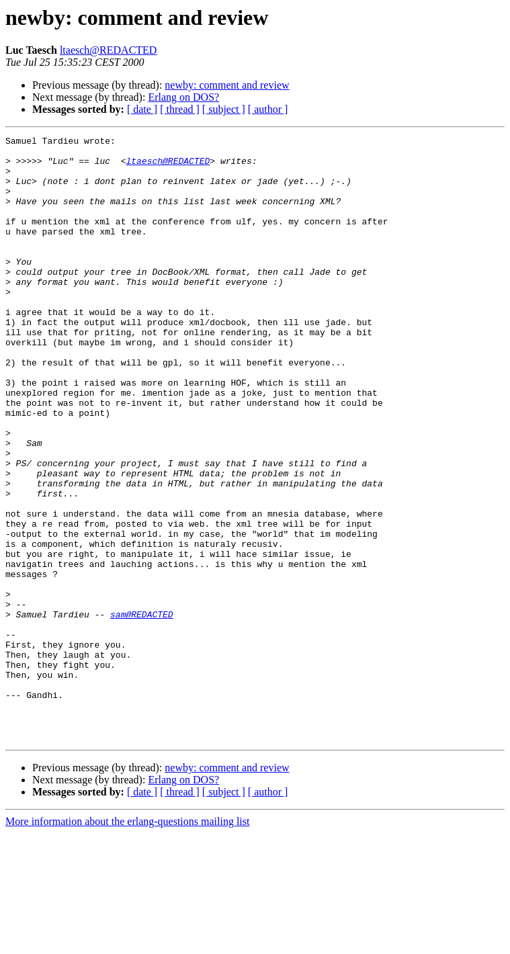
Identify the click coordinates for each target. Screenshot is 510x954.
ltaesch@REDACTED (108, 50)
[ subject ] (223, 109)
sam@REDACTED (141, 711)
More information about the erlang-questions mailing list (127, 942)
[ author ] (268, 109)
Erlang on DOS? (183, 97)
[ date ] (142, 109)
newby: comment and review (227, 85)
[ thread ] (180, 109)
